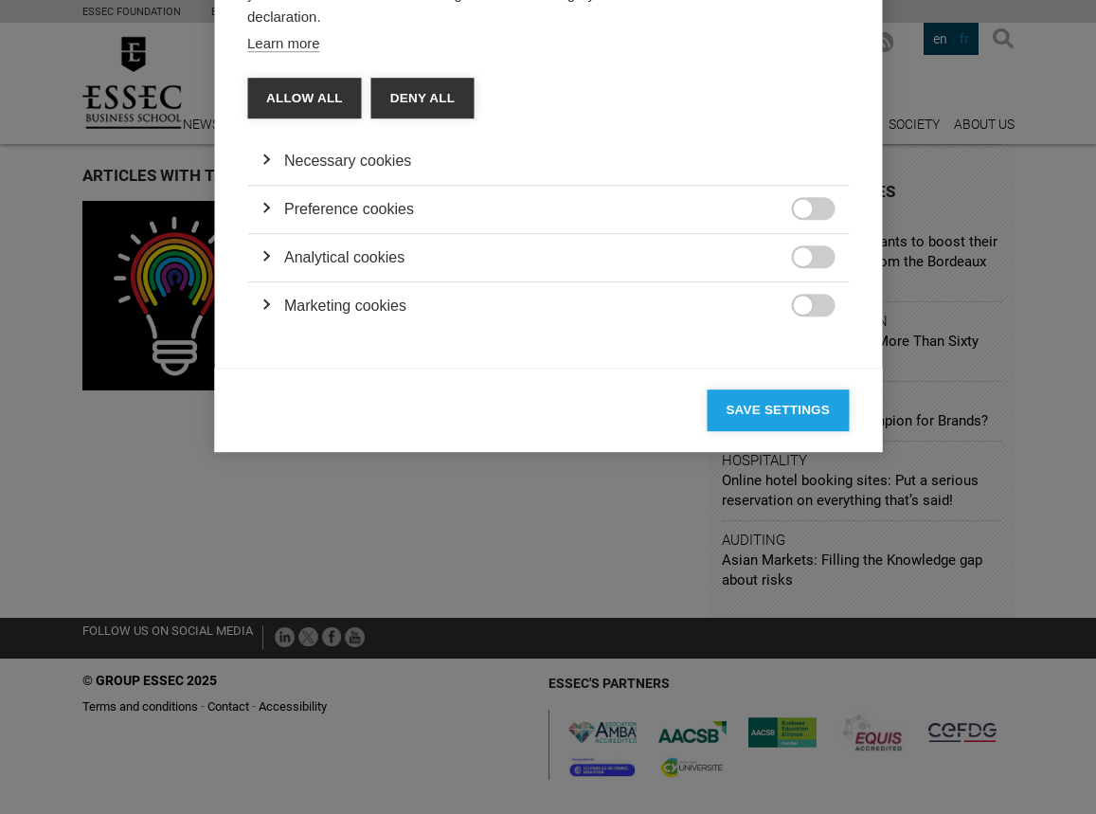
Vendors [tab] (397, 167)
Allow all (304, 387)
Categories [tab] (301, 167)
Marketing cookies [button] (345, 595)
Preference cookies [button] (349, 498)
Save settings (778, 699)
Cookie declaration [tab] (516, 167)
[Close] (830, 113)
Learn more (283, 332)
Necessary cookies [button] (347, 450)
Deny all (422, 387)
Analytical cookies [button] (344, 546)
